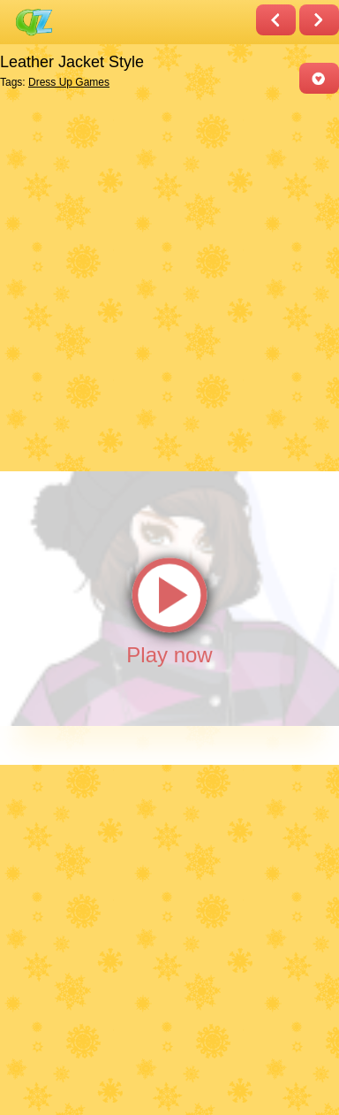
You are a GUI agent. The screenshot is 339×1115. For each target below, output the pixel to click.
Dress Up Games (68, 82)
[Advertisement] (169, 281)
